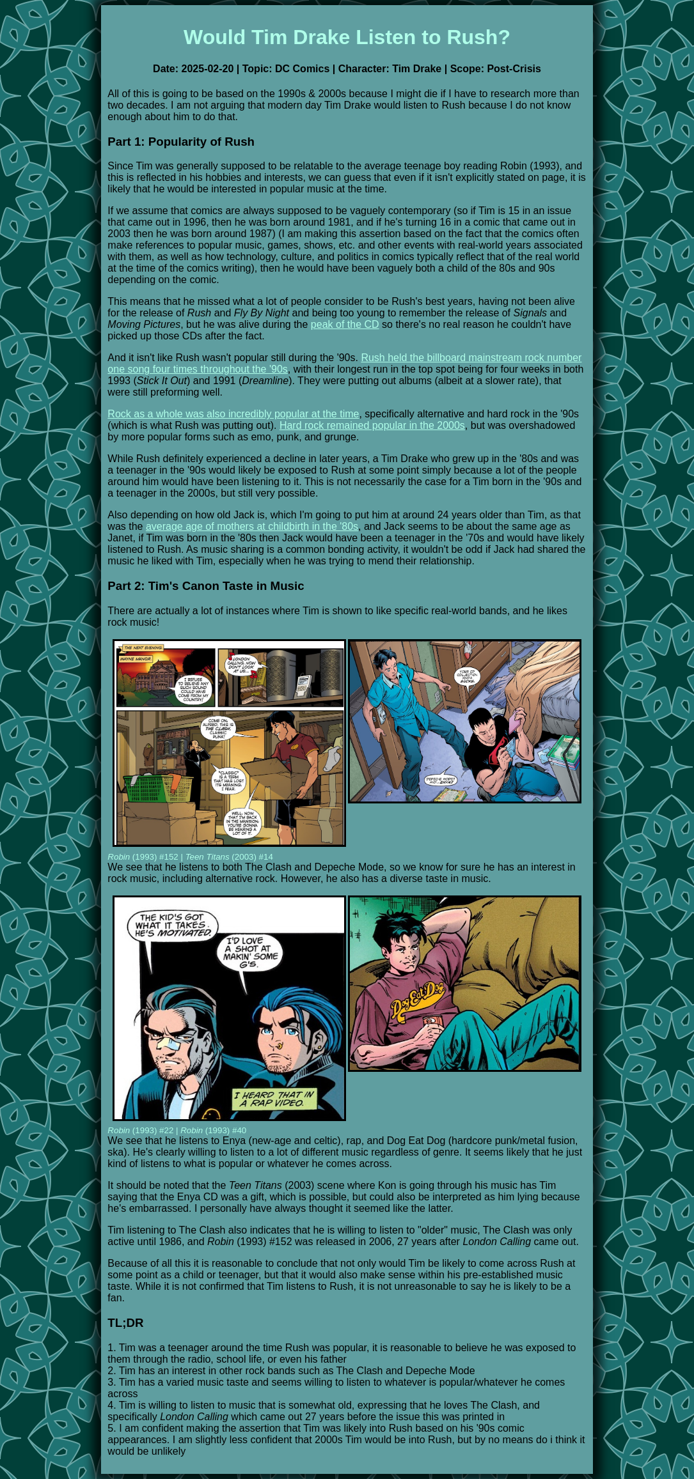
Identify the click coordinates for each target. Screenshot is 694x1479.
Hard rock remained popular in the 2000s (372, 425)
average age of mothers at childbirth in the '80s (252, 526)
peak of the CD (345, 324)
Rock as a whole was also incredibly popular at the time (233, 413)
